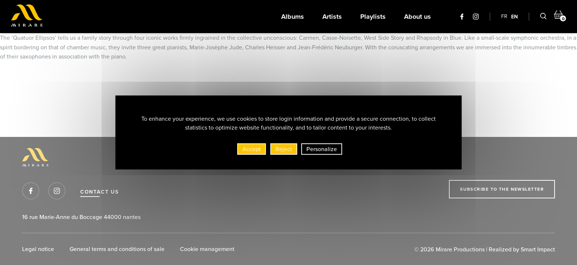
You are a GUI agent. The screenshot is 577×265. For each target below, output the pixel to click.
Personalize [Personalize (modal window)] (322, 150)
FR (504, 16)
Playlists (373, 16)
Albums (292, 16)
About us (417, 16)
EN (514, 16)
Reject (284, 150)
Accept (252, 150)
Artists (332, 16)
